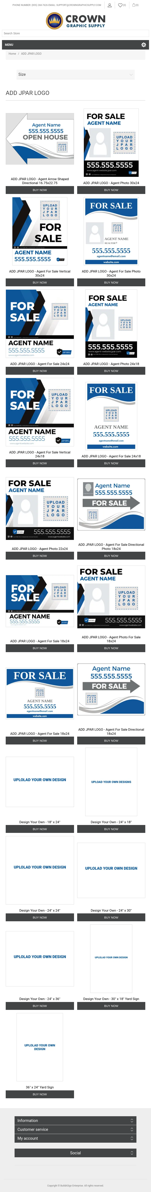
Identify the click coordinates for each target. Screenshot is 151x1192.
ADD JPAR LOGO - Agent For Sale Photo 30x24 (111, 273)
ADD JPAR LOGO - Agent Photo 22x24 (40, 549)
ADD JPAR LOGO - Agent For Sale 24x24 (39, 364)
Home (12, 53)
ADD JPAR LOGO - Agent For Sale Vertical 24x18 (39, 454)
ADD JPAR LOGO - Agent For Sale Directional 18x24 (111, 731)
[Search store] (75, 33)
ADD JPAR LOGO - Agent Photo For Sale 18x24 (111, 639)
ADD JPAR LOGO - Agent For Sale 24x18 (111, 456)
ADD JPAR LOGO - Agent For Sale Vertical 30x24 (39, 273)
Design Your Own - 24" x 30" (111, 910)
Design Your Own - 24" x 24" (39, 910)
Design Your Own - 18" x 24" (39, 822)
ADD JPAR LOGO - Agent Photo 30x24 (111, 183)
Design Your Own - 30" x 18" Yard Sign (111, 999)
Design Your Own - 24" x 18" (111, 822)
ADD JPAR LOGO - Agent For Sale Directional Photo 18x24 (111, 547)
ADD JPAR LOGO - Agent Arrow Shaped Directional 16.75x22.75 (40, 181)
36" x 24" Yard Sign (40, 1087)
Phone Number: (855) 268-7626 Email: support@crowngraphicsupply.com (56, 5)
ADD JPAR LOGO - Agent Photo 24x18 (111, 364)
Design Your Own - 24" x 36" (39, 999)
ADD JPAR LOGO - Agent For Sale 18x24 (39, 641)
